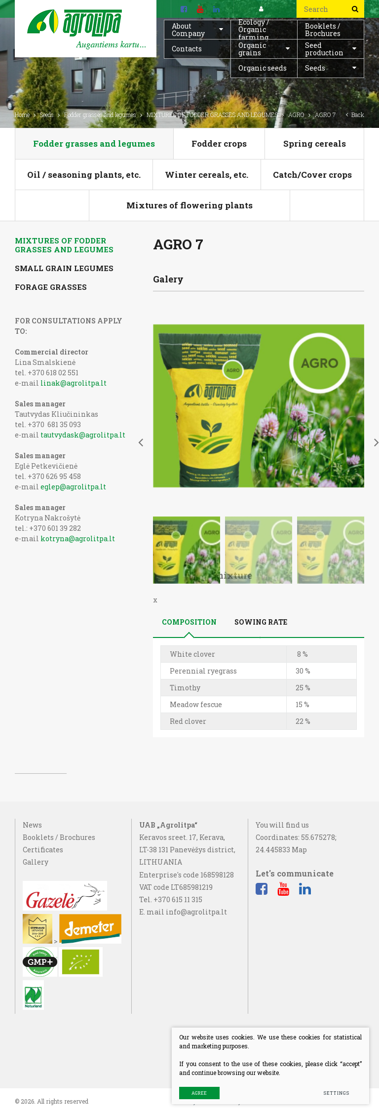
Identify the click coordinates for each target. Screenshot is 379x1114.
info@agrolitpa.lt (196, 969)
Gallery (35, 919)
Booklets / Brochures (323, 29)
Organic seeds (262, 68)
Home (22, 115)
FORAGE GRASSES (51, 287)
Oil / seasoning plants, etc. (84, 174)
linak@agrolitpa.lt (73, 383)
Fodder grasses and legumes (100, 115)
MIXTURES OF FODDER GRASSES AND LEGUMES (212, 115)
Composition (189, 312)
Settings (336, 1093)
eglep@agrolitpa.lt (73, 486)
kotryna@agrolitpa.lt (77, 538)
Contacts (187, 48)
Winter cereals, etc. (206, 174)
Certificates (43, 907)
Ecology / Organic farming (253, 30)
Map (299, 907)
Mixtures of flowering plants (189, 205)
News (32, 882)
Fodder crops (219, 143)
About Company (188, 29)
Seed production (324, 48)
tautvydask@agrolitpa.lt (82, 434)
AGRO (296, 115)
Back (355, 115)
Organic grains (252, 48)
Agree (199, 1093)
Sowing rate (260, 312)
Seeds (315, 68)
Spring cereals (314, 143)
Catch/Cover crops (312, 174)
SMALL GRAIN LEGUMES (64, 268)
